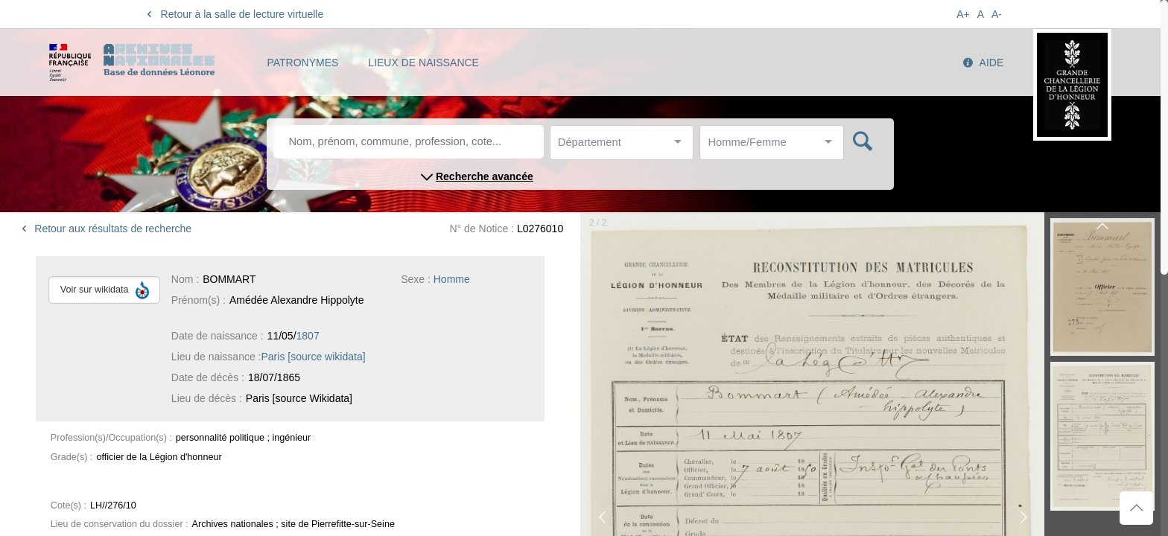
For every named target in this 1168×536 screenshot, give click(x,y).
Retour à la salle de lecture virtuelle (232, 14)
